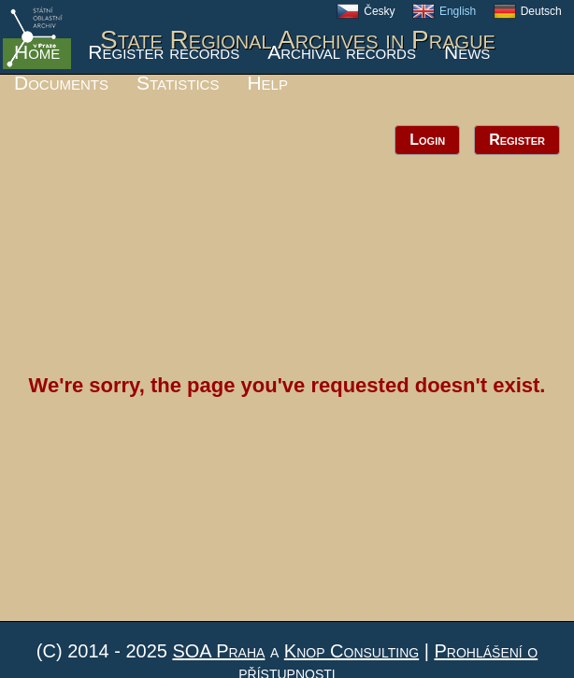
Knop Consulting (351, 651)
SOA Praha (218, 651)
